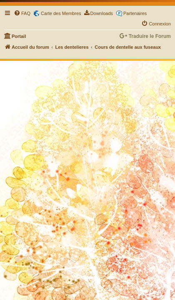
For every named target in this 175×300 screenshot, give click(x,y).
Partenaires (135, 13)
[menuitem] (22, 13)
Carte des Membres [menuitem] (61, 13)
